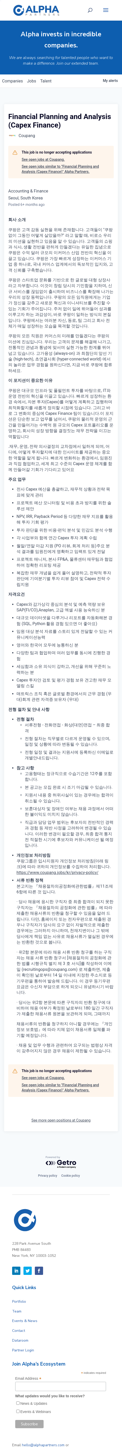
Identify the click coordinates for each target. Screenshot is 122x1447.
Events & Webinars (35, 1412)
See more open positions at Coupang (61, 1120)
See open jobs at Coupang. (43, 159)
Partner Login (23, 1350)
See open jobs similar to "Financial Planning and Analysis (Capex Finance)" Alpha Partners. (60, 169)
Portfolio (19, 1301)
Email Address (28, 1378)
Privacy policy (47, 1175)
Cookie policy (70, 1175)
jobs (31, 81)
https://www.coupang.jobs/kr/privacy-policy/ (58, 872)
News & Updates (33, 1403)
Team (16, 1311)
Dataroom (20, 1340)
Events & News (24, 1320)
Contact (18, 1330)
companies (12, 81)
